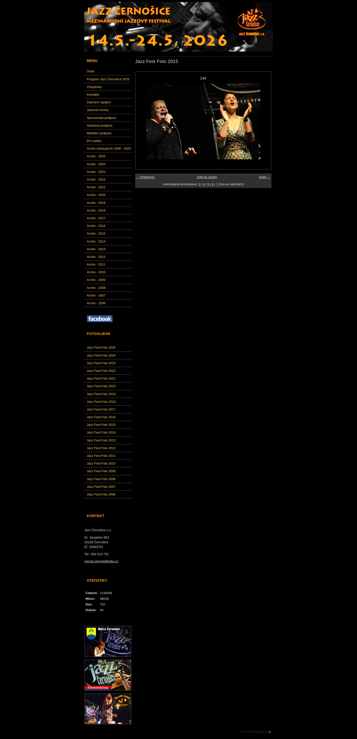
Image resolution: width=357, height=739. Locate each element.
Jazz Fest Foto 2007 (101, 487)
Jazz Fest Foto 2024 (101, 355)
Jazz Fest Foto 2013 (101, 440)
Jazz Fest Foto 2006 (101, 494)
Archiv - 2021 (96, 187)
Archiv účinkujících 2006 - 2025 (109, 148)
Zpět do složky (207, 177)
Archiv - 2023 (96, 172)
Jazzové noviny (98, 110)
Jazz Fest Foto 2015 (101, 425)
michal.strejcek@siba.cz (101, 561)
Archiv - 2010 (96, 272)
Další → (264, 177)
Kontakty (93, 94)
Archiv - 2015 (96, 233)
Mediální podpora (99, 133)
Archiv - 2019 (96, 203)
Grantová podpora (99, 125)
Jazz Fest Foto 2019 (101, 394)
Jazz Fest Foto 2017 (101, 409)
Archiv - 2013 (96, 249)
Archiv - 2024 (96, 164)
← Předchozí (145, 177)
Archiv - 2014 (96, 241)
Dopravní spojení (99, 102)
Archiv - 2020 (96, 195)
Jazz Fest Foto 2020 (101, 386)
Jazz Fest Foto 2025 (101, 347)
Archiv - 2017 (96, 218)
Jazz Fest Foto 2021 (101, 378)
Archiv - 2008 (96, 288)
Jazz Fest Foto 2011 (101, 456)
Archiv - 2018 (96, 210)
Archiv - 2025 (96, 156)
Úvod (90, 71)
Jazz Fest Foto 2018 (101, 402)
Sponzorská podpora (101, 118)
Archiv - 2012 (96, 257)
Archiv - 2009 (96, 280)
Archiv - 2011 (96, 264)
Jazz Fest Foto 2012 (101, 448)
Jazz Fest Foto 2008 (101, 479)
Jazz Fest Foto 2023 (101, 363)
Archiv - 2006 (96, 303)
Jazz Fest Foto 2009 (101, 471)
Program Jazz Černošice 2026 (108, 79)
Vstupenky (94, 87)
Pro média (94, 141)
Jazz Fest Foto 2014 (101, 432)
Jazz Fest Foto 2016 (101, 417)
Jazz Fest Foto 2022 (101, 371)
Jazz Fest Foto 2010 (101, 463)
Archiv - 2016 (96, 226)
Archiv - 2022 (96, 179)
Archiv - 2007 (96, 295)
